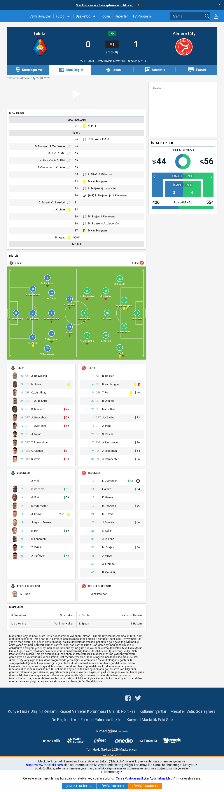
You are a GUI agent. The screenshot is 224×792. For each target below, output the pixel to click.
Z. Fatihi (36, 547)
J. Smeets (94, 139)
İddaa (106, 16)
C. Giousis (44, 202)
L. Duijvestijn (96, 188)
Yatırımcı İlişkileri (109, 719)
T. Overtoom (45, 167)
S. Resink (107, 434)
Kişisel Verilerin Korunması (83, 711)
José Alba (110, 188)
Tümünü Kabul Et (145, 786)
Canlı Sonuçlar (40, 16)
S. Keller (107, 530)
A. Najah (36, 434)
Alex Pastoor (99, 594)
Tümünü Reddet (112, 786)
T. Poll (92, 126)
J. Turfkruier (57, 146)
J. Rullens (108, 539)
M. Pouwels (95, 223)
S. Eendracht (39, 539)
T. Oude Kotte (39, 401)
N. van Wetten (39, 505)
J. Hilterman (105, 174)
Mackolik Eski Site (157, 719)
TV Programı (142, 16)
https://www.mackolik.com (44, 765)
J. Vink (35, 481)
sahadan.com (112, 755)
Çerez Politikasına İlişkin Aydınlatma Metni (145, 778)
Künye (13, 711)
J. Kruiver (59, 167)
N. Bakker (108, 376)
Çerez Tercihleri (79, 786)
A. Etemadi (108, 564)
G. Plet (61, 160)
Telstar (40, 33)
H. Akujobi (108, 401)
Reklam (50, 711)
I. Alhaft (93, 174)
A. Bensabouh (48, 160)
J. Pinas (107, 555)
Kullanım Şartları (153, 711)
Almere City (184, 33)
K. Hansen (108, 497)
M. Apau (60, 237)
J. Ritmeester (119, 195)
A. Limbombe (111, 223)
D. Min (61, 153)
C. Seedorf (58, 202)
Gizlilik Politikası (122, 711)
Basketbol (83, 16)
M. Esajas (94, 216)
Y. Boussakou (39, 442)
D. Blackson (41, 146)
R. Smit (52, 153)
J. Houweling (39, 376)
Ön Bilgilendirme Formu (71, 719)
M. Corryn (108, 514)
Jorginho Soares (41, 522)
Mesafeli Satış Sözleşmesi (193, 711)
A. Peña (106, 426)
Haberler (121, 16)
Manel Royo (109, 409)
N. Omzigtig (109, 572)
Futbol (60, 16)
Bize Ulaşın (31, 711)
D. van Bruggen (97, 181)
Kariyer (133, 719)
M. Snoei (25, 594)
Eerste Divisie (104, 61)
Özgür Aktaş (38, 392)
